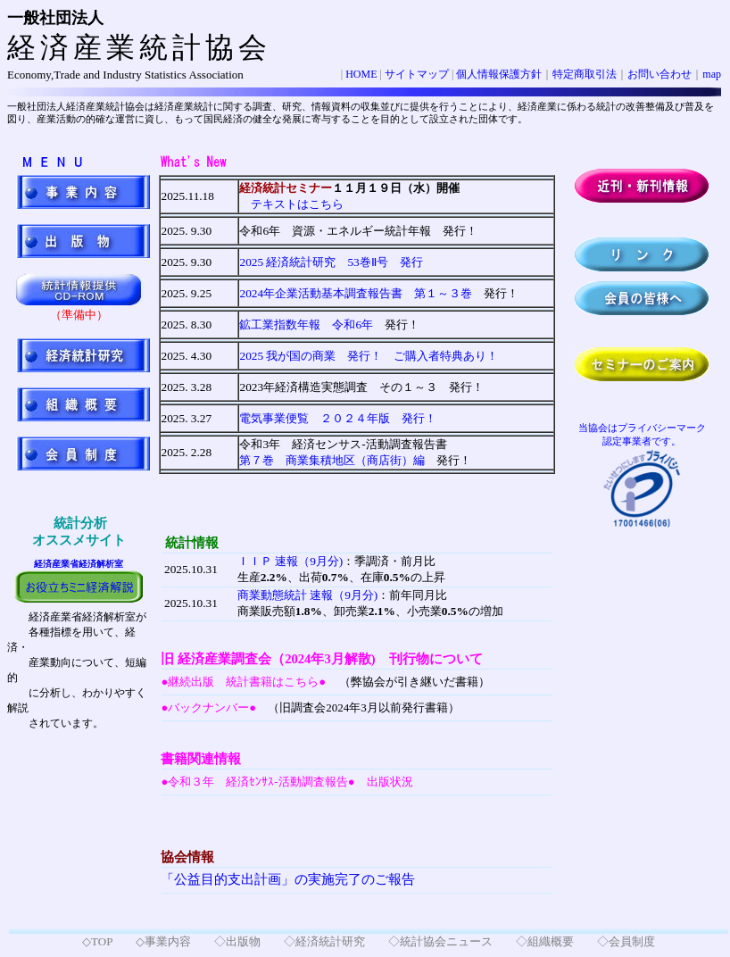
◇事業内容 (163, 941)
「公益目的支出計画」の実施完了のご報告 (288, 879)
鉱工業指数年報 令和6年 (306, 324)
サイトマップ (417, 74)
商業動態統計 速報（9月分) (307, 595)
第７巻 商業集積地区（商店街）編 (332, 460)
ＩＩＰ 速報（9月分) (290, 561)
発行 (330, 262)
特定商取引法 (584, 74)
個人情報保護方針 (499, 74)
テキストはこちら (291, 204)
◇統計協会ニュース (440, 941)
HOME (361, 74)
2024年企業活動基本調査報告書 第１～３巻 (355, 293)
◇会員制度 (626, 941)
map (711, 74)
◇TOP (97, 941)
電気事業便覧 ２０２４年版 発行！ (337, 418)
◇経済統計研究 (324, 941)
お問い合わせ (659, 74)
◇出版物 (237, 941)
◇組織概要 (545, 941)
